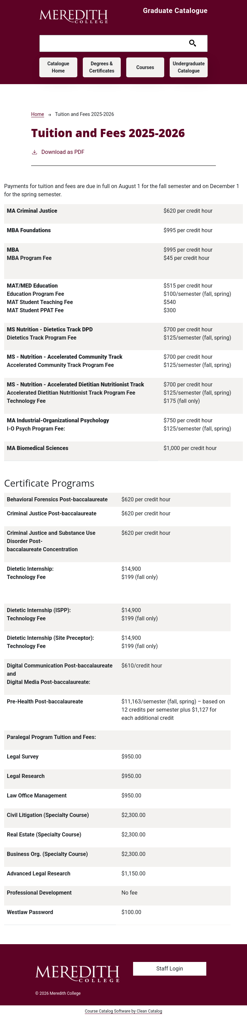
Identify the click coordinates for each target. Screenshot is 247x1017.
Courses (145, 67)
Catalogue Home (58, 67)
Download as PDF (57, 151)
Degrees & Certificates (101, 67)
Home (37, 114)
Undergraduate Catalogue (189, 67)
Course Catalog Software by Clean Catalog (123, 1011)
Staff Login (169, 968)
